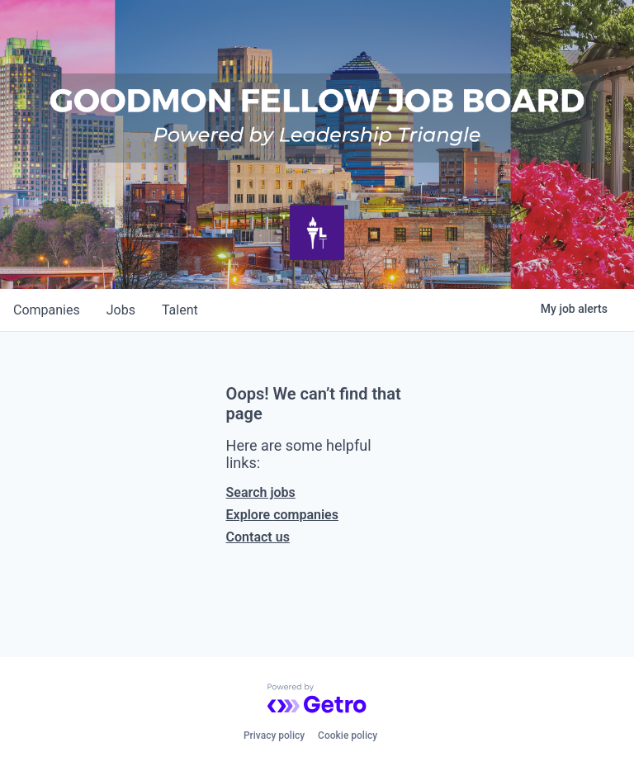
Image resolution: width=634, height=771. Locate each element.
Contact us (258, 537)
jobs (120, 310)
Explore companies (282, 515)
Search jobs (261, 492)
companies (46, 310)
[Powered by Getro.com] (317, 698)
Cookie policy (347, 735)
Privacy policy (274, 735)
